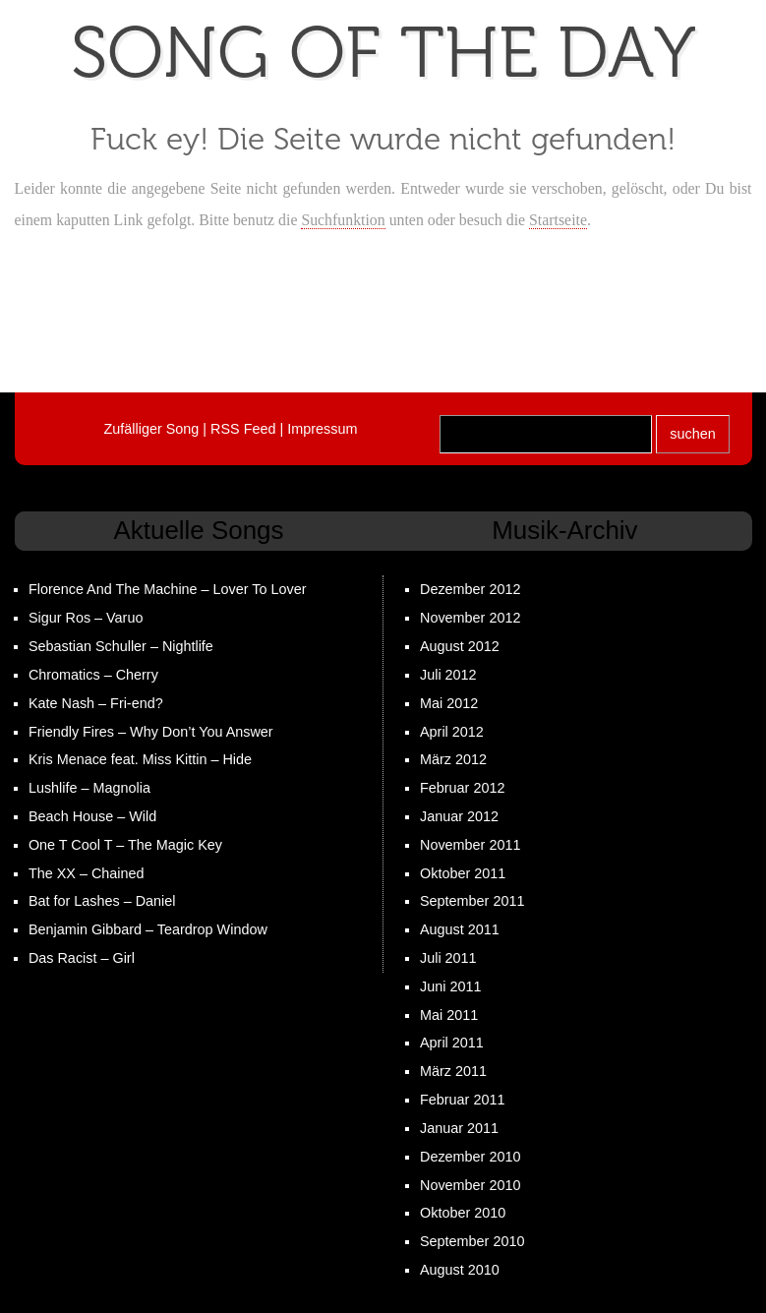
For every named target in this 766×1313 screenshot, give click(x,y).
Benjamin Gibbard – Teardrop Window (148, 929)
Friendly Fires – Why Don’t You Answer (151, 732)
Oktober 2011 (462, 873)
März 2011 (453, 1071)
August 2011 (460, 929)
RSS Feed (242, 429)
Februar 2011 (462, 1099)
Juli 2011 (448, 958)
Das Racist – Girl (82, 958)
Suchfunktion (342, 219)
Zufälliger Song (152, 429)
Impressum (322, 429)
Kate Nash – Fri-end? (96, 703)
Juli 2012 (448, 675)
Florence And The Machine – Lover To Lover (168, 589)
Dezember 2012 (470, 589)
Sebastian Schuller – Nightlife (121, 646)
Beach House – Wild (92, 816)
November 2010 (470, 1185)
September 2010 (472, 1241)
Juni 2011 (450, 986)
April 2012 (452, 732)
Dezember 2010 (470, 1156)
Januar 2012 (459, 816)
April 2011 (452, 1042)
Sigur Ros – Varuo (86, 618)
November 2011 (470, 845)
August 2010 (460, 1270)
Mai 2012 (449, 703)
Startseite (558, 219)
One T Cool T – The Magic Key (125, 845)
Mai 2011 (449, 1015)
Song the (383, 53)
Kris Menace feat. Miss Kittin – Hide (140, 759)
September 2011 (472, 901)
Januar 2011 (459, 1128)
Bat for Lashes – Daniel (102, 901)
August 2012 (460, 646)
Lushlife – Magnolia (89, 788)
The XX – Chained (87, 873)
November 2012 (470, 618)
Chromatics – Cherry (93, 675)
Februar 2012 (462, 788)
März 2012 (453, 759)
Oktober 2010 (462, 1213)
